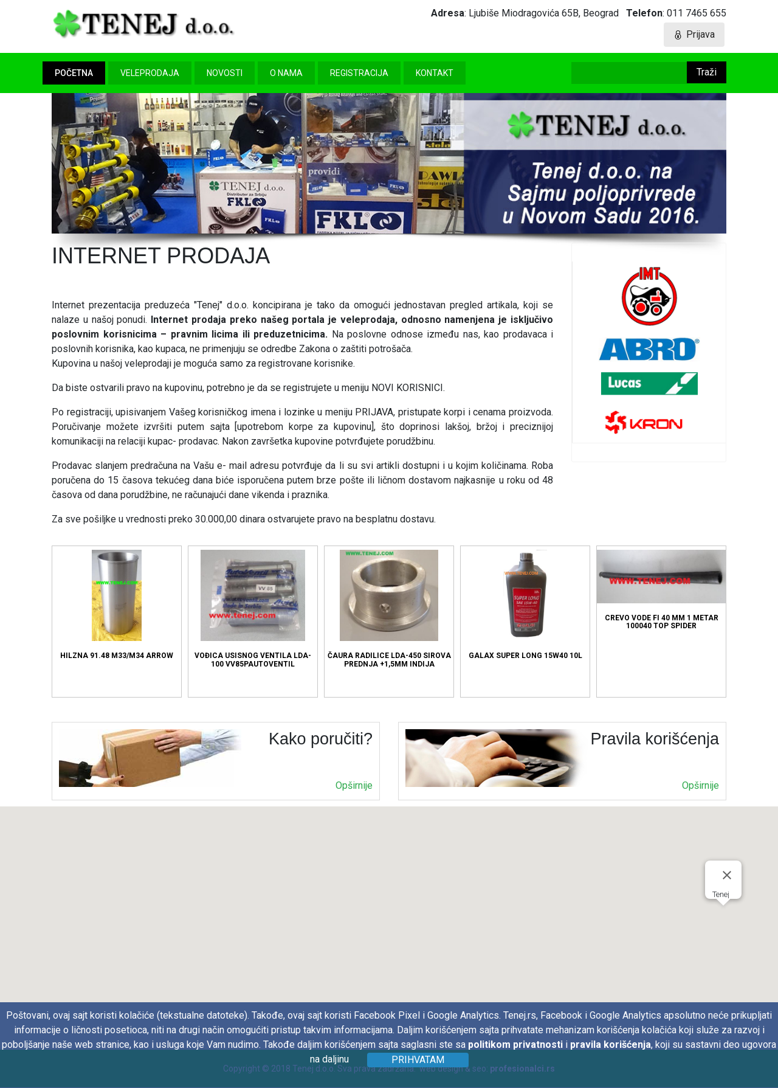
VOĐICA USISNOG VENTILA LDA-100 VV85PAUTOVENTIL (252, 609)
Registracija (359, 73)
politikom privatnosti (515, 1044)
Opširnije (354, 785)
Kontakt (434, 73)
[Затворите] (727, 875)
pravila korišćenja (610, 1044)
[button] (723, 917)
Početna (74, 73)
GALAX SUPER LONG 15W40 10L (525, 605)
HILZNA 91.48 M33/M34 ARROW (116, 605)
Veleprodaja (149, 73)
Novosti (225, 73)
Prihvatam (417, 1059)
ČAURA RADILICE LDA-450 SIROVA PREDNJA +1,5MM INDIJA (389, 609)
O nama (286, 73)
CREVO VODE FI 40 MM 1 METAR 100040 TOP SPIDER (661, 590)
